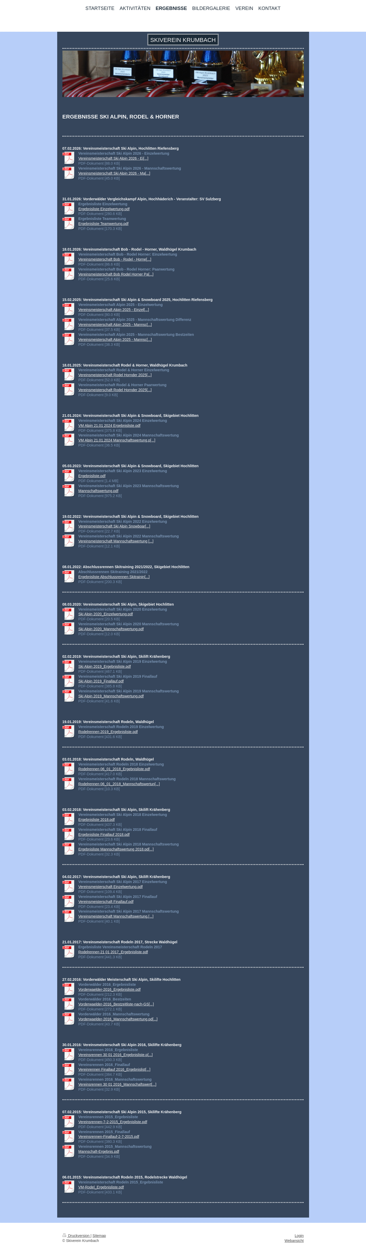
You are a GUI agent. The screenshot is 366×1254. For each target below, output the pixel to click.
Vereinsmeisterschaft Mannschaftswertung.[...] (115, 916)
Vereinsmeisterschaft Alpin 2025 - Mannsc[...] (115, 324)
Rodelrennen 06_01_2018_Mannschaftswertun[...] (119, 784)
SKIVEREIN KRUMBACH (183, 40)
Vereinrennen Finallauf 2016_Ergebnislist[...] (114, 1069)
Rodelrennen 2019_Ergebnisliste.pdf (108, 732)
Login (299, 1236)
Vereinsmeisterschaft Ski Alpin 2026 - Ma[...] (114, 173)
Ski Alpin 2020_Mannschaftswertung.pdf (111, 629)
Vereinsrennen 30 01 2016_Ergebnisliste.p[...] (115, 1055)
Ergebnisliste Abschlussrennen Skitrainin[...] (114, 577)
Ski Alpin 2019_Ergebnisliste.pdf (104, 666)
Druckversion (76, 1236)
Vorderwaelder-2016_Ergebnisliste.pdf (109, 989)
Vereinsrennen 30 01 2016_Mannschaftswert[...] (117, 1084)
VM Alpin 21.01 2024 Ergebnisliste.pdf (109, 425)
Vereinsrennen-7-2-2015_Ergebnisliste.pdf (112, 1122)
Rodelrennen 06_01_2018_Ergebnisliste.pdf (114, 769)
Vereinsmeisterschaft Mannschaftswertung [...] (115, 541)
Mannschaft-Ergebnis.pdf (98, 1151)
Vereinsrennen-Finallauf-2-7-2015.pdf (108, 1136)
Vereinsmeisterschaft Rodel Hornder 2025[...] (115, 375)
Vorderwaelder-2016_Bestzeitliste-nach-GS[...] (116, 1004)
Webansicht (294, 1241)
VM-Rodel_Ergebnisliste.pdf (101, 1187)
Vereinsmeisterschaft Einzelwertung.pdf (110, 887)
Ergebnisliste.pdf (92, 476)
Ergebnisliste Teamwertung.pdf (103, 224)
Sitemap (99, 1236)
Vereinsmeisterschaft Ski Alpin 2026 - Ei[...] (113, 158)
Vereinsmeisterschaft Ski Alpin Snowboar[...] (114, 526)
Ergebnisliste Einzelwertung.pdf (104, 209)
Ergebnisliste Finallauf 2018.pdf (104, 834)
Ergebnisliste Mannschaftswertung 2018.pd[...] (116, 849)
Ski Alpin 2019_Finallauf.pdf (101, 681)
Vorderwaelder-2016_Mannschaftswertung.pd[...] (118, 1019)
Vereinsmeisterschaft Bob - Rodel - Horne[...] (114, 259)
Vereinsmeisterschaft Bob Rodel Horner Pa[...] (115, 274)
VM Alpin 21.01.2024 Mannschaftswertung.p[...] (116, 440)
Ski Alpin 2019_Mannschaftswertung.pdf (111, 696)
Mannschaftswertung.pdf (98, 491)
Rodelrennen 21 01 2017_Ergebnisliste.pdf (113, 952)
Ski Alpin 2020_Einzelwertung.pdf (105, 614)
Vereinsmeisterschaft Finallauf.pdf (106, 902)
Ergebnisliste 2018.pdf (96, 819)
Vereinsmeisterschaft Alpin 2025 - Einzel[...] (113, 310)
